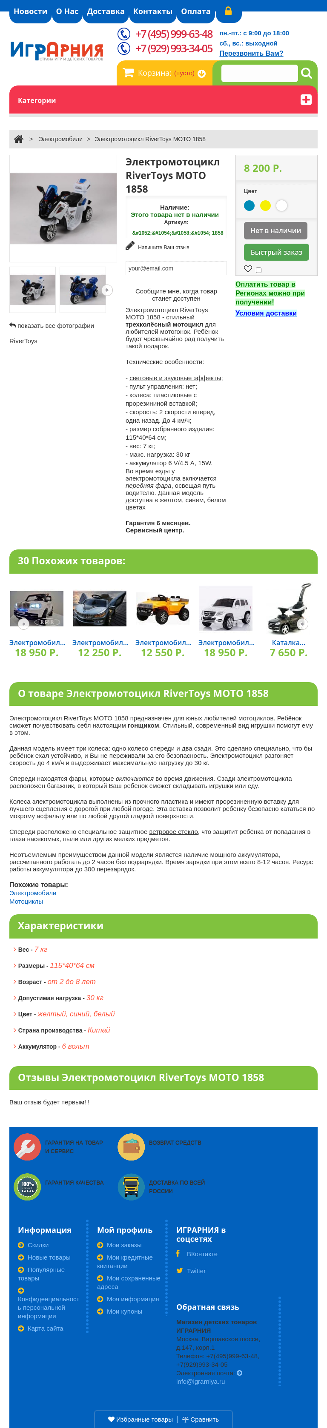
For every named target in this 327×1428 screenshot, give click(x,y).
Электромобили (61, 139)
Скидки (33, 1245)
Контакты (152, 11)
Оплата (195, 11)
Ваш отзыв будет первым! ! (49, 1102)
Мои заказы (119, 1245)
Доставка (105, 11)
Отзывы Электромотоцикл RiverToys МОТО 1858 (141, 1077)
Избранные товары (140, 1419)
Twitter (191, 1273)
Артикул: (176, 222)
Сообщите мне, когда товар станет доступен (176, 294)
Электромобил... (37, 642)
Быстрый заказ (276, 252)
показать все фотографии (55, 325)
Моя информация (128, 1299)
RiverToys (23, 340)
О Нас (67, 11)
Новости (31, 11)
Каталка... (288, 642)
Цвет (251, 191)
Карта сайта (40, 1328)
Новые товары (44, 1257)
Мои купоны (119, 1311)
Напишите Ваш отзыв (157, 245)
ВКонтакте (197, 1256)
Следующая (107, 290)
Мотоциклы (26, 901)
